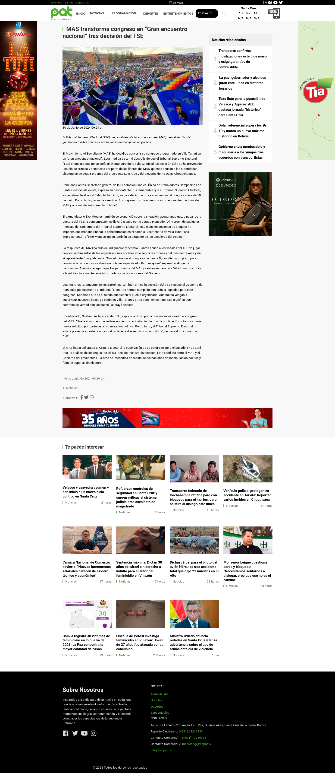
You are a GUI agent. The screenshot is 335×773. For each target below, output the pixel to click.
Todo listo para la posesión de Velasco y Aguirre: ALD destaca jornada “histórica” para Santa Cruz (242, 107)
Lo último (56, 2)
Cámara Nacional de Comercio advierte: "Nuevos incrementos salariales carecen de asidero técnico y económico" (87, 569)
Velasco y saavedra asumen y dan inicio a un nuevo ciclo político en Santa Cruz (86, 491)
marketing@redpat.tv (196, 744)
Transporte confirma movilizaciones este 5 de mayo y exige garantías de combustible (243, 59)
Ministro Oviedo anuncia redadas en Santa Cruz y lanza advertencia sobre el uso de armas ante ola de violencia (193, 642)
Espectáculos (160, 712)
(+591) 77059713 (194, 737)
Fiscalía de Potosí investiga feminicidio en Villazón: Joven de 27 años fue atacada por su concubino (139, 642)
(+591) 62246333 (191, 731)
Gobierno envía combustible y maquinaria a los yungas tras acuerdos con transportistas (242, 152)
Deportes (151, 13)
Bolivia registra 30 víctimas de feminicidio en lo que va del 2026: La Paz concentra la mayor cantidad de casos (86, 642)
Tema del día (159, 694)
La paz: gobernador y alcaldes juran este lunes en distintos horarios (242, 83)
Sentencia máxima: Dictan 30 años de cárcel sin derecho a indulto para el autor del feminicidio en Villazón (139, 569)
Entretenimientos (178, 13)
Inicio (80, 13)
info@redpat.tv (161, 750)
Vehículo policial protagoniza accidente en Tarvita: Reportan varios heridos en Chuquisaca (247, 495)
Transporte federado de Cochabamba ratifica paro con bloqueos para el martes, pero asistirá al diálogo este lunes (193, 497)
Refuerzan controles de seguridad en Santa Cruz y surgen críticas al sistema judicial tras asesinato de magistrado (136, 497)
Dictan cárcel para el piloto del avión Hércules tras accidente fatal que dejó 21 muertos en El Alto (194, 569)
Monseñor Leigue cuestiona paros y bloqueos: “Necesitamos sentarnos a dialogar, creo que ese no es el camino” (247, 571)
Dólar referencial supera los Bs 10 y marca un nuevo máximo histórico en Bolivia (243, 130)
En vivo (205, 13)
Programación (124, 13)
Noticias (97, 13)
